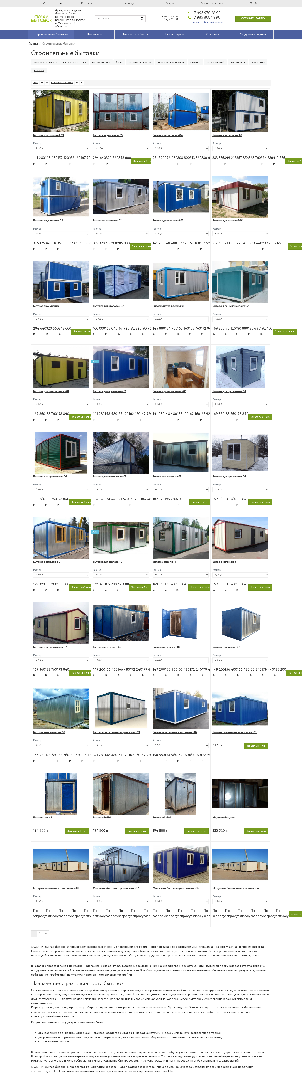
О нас (46, 3)
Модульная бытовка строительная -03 (56, 888)
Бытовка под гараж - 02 (226, 647)
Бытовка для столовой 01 (108, 562)
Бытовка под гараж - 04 (107, 647)
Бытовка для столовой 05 (168, 221)
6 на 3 (119, 62)
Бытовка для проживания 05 (169, 391)
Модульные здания (253, 34)
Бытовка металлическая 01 (168, 306)
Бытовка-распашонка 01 (47, 562)
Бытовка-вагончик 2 (224, 562)
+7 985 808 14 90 (206, 18)
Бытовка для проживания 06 (50, 477)
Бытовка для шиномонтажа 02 (230, 306)
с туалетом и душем (74, 62)
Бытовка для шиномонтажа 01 (51, 391)
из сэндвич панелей (140, 62)
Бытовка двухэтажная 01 (47, 306)
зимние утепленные (45, 62)
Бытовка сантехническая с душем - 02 (175, 732)
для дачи (39, 70)
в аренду (195, 62)
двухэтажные (238, 62)
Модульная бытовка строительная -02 (116, 888)
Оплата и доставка (212, 3)
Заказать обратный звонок (208, 22)
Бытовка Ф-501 (162, 818)
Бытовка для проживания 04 (229, 391)
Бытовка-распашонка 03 (167, 477)
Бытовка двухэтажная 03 (227, 135)
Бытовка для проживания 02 (229, 477)
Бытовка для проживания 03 (109, 477)
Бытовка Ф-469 (42, 818)
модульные (258, 62)
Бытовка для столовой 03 (48, 135)
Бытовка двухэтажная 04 (168, 135)
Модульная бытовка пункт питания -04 (235, 888)
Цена (35, 82)
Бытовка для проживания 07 (50, 647)
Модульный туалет (223, 818)
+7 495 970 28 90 (206, 13)
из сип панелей (215, 62)
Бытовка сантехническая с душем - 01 (234, 732)
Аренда (129, 3)
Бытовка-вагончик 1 (164, 562)
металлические (101, 62)
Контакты (86, 3)
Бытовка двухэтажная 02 (48, 221)
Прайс (253, 3)
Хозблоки (212, 34)
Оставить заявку (253, 18)
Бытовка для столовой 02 (108, 306)
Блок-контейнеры (135, 34)
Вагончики (94, 34)
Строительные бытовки (51, 34)
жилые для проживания (171, 62)
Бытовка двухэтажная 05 (108, 135)
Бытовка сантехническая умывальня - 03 (116, 732)
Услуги (170, 3)
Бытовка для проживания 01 (109, 391)
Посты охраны (175, 34)
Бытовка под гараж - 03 (166, 647)
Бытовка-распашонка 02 (107, 221)
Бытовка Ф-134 (102, 818)
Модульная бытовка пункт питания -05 (176, 888)
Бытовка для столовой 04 (227, 221)
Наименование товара (62, 82)
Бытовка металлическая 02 (49, 732)
